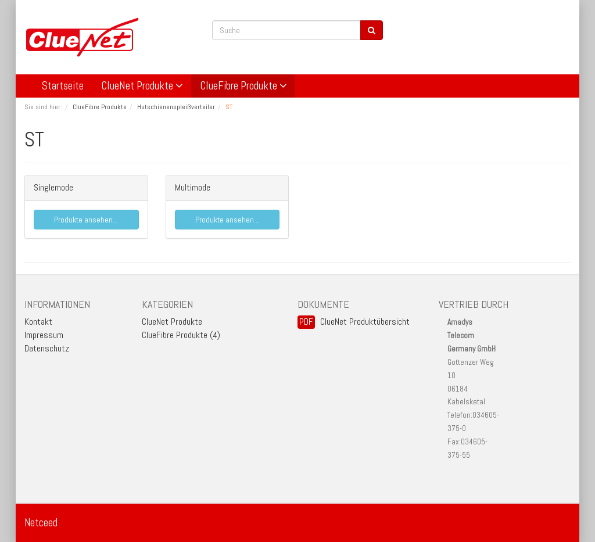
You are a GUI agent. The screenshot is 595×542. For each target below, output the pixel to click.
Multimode (192, 187)
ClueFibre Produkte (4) (181, 335)
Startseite (63, 85)
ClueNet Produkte (141, 85)
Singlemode (53, 187)
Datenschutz (46, 348)
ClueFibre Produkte (243, 85)
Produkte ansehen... (86, 219)
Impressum (43, 335)
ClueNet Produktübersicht (365, 321)
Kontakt (38, 321)
